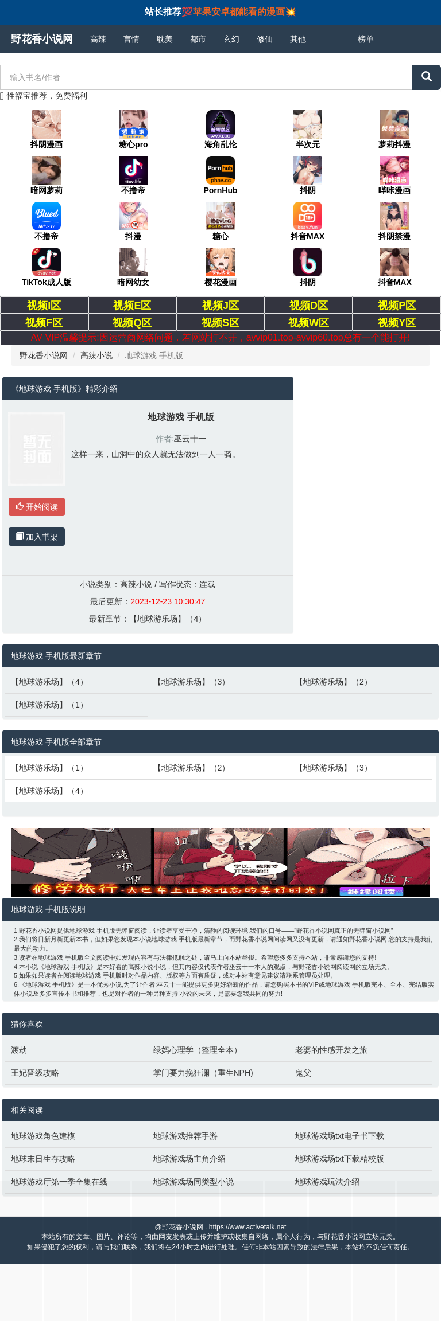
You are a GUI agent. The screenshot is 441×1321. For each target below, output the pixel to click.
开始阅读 (37, 506)
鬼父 (303, 1072)
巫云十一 (190, 438)
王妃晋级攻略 (35, 1072)
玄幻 (231, 39)
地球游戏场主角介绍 (189, 1158)
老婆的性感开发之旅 (331, 1049)
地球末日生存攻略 (43, 1158)
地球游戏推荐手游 (185, 1135)
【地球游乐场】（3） (191, 681)
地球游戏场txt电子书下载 (339, 1135)
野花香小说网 (42, 39)
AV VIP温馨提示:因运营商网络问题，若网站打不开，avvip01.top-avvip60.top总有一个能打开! (220, 337)
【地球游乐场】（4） (167, 618)
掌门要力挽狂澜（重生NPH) (203, 1072)
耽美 (165, 39)
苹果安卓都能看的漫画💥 (244, 12)
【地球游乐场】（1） (49, 704)
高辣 (98, 39)
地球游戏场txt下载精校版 (339, 1158)
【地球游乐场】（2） (333, 681)
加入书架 (37, 536)
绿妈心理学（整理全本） (197, 1049)
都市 (198, 39)
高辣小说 (96, 355)
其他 (298, 39)
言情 (131, 39)
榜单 (366, 39)
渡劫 (19, 1049)
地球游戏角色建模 (43, 1135)
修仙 (265, 39)
